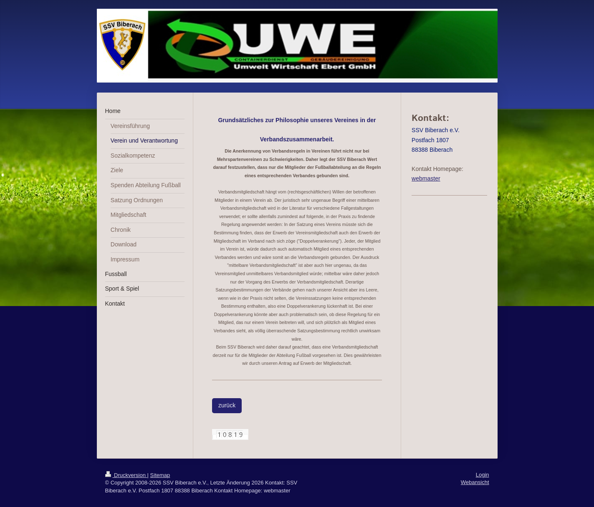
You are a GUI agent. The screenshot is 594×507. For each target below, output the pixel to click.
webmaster (426, 178)
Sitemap (160, 475)
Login (482, 475)
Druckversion (126, 475)
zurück (226, 405)
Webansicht (475, 482)
